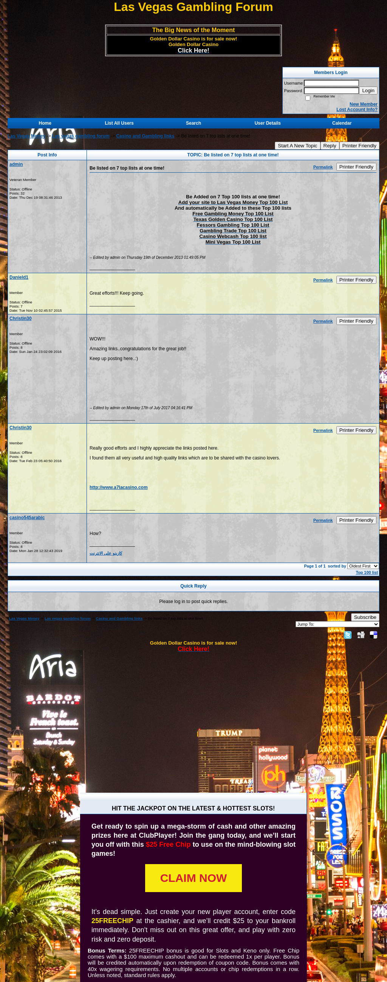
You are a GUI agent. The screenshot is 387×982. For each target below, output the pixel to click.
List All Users (119, 123)
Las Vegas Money (26, 136)
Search (193, 123)
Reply (330, 145)
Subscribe (365, 617)
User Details (268, 123)
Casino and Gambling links (145, 136)
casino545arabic (27, 517)
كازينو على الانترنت (106, 553)
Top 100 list (367, 572)
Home (45, 123)
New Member (364, 104)
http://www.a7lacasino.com (119, 487)
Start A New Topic (297, 145)
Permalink (323, 167)
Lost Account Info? (357, 109)
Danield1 (18, 277)
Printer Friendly (359, 145)
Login (368, 90)
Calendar (341, 123)
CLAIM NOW (193, 878)
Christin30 (20, 318)
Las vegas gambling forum (81, 136)
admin (16, 164)
